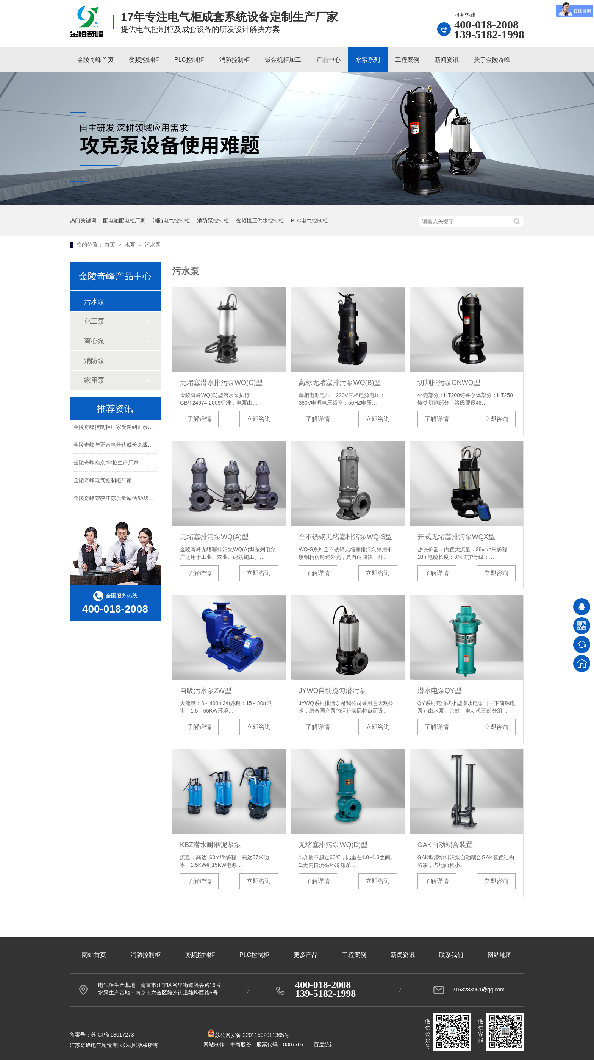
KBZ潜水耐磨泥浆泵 (210, 845)
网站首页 (94, 955)
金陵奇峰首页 (95, 59)
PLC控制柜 (189, 59)
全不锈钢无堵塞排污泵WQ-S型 (345, 537)
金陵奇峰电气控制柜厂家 (102, 481)
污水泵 (153, 245)
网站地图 (500, 955)
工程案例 (407, 59)
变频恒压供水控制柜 (260, 220)
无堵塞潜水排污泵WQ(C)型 (221, 382)
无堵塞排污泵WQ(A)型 (214, 537)
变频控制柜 (144, 59)
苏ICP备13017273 (112, 1035)
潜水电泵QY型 (439, 690)
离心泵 (94, 341)
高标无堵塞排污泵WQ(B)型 (340, 382)
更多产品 (306, 955)
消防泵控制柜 (213, 220)
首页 (111, 245)
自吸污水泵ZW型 (205, 690)
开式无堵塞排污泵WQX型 (456, 537)
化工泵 (94, 321)
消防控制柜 (234, 59)
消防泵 (94, 360)
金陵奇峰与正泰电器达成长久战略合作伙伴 (123, 445)
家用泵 (94, 380)
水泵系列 (368, 59)
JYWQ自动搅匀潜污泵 (332, 690)
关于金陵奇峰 (492, 59)
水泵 (131, 245)
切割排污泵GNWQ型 (448, 382)
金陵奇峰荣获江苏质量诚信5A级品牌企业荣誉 (127, 499)
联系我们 (451, 955)
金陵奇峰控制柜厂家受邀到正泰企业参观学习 (126, 428)
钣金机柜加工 (283, 59)
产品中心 (328, 59)
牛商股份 (240, 1044)
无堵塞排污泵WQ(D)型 (333, 845)
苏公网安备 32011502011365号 (248, 1035)
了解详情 (199, 419)
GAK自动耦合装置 (445, 845)
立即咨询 (259, 419)
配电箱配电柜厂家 (124, 220)
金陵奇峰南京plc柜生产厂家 (106, 463)
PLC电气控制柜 (309, 220)
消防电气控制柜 (171, 220)
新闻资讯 (447, 59)
